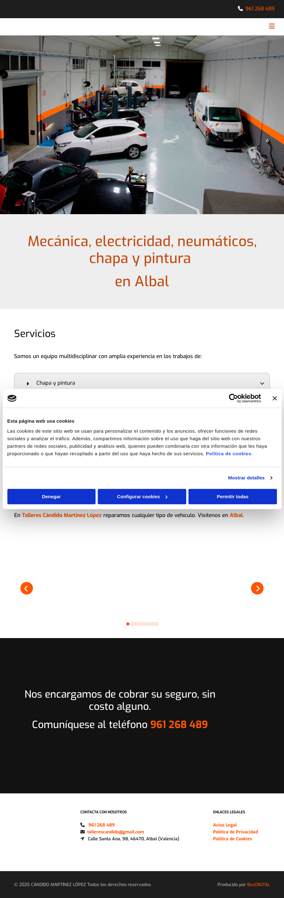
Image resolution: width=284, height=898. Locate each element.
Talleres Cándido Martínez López (62, 515)
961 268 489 (260, 8)
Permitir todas (233, 496)
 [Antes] (26, 588)
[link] (28, 383)
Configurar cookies (142, 496)
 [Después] (257, 588)
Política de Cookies (232, 839)
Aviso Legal (225, 825)
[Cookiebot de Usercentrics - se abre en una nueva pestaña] (233, 398)
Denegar (51, 496)
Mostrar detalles (246, 477)
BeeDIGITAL (258, 885)
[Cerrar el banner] (274, 398)
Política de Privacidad (235, 832)
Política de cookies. (229, 453)
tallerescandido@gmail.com (115, 832)
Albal (236, 515)
